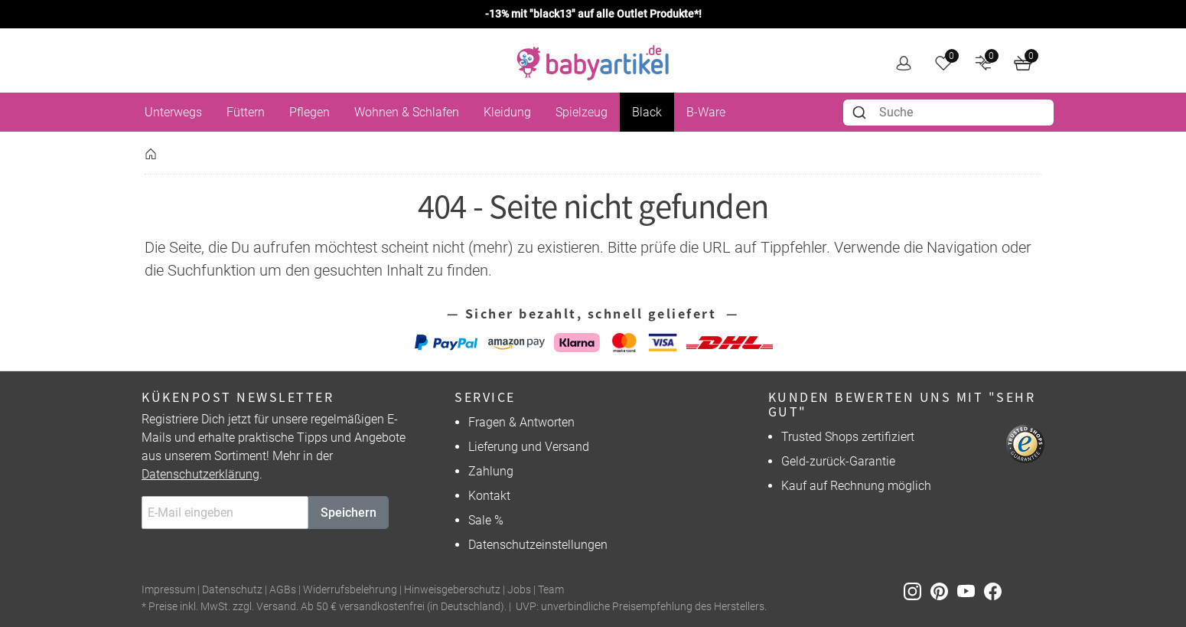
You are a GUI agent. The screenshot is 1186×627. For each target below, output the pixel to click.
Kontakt (489, 495)
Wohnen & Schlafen (406, 112)
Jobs (519, 589)
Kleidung (507, 112)
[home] (593, 63)
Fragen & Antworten (521, 422)
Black (647, 112)
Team (551, 589)
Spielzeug (582, 112)
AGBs (282, 589)
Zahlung (490, 471)
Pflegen (309, 112)
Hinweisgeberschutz (452, 589)
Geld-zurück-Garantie (838, 461)
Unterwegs (173, 112)
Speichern (348, 512)
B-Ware (705, 112)
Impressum (168, 589)
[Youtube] (970, 590)
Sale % (485, 520)
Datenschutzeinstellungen (538, 544)
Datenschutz (232, 589)
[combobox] (948, 113)
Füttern (245, 112)
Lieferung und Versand (528, 446)
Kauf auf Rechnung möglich (856, 485)
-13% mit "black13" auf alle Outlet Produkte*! (593, 14)
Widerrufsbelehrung (350, 589)
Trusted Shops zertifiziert (847, 436)
